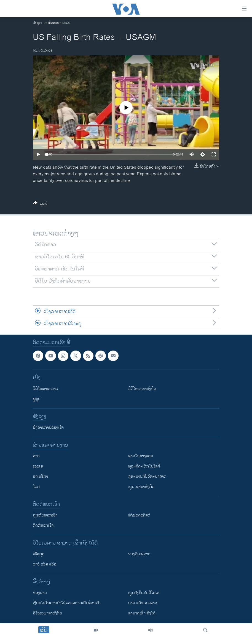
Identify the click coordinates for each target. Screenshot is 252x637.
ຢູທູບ (37, 399)
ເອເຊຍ (38, 466)
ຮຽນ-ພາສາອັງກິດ (141, 487)
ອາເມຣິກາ (40, 476)
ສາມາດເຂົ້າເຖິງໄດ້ (142, 613)
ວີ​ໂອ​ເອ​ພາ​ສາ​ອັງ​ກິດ (47, 613)
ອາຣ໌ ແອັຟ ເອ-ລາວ (142, 603)
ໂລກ (36, 487)
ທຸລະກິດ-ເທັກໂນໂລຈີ (144, 466)
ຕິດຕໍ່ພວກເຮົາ (43, 525)
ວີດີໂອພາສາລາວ (45, 389)
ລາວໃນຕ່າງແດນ (140, 456)
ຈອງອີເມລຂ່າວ (139, 554)
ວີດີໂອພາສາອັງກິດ (142, 389)
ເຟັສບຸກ (38, 554)
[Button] (40, 204)
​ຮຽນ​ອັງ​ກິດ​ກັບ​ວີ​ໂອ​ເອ (143, 593)
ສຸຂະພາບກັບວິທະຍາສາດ (147, 476)
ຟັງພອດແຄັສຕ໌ (139, 515)
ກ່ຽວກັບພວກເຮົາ (45, 515)
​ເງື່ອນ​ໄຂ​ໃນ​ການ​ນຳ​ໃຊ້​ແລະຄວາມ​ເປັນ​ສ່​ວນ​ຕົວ (67, 603)
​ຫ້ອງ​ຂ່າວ (40, 593)
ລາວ (36, 456)
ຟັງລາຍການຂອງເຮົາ (48, 427)
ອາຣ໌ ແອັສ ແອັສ (44, 564)
